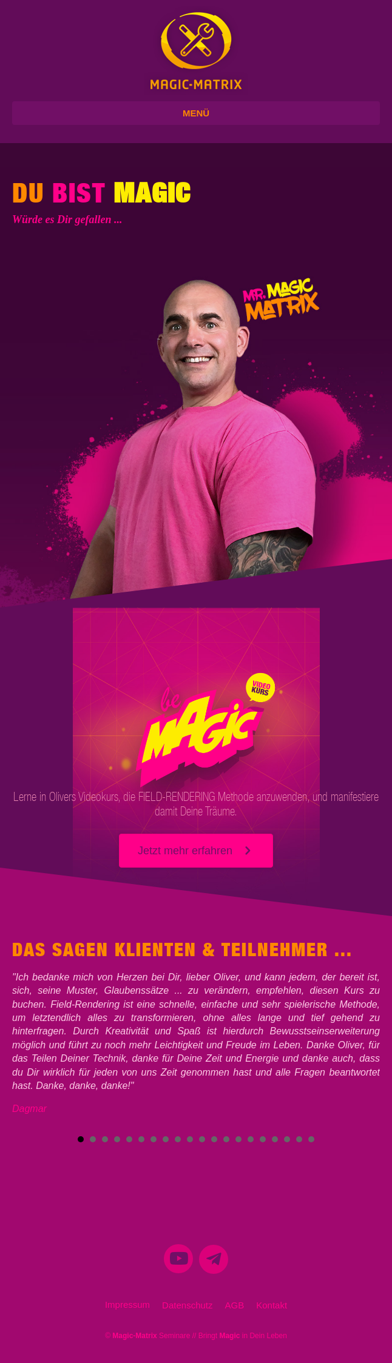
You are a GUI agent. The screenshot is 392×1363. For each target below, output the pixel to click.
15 (251, 1139)
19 (299, 1139)
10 (190, 1139)
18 (287, 1139)
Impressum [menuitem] (127, 1304)
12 (214, 1139)
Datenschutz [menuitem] (187, 1305)
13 (226, 1139)
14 (238, 1139)
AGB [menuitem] (235, 1305)
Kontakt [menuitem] (271, 1305)
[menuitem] (178, 1263)
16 (263, 1139)
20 (311, 1139)
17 (275, 1139)
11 (202, 1139)
